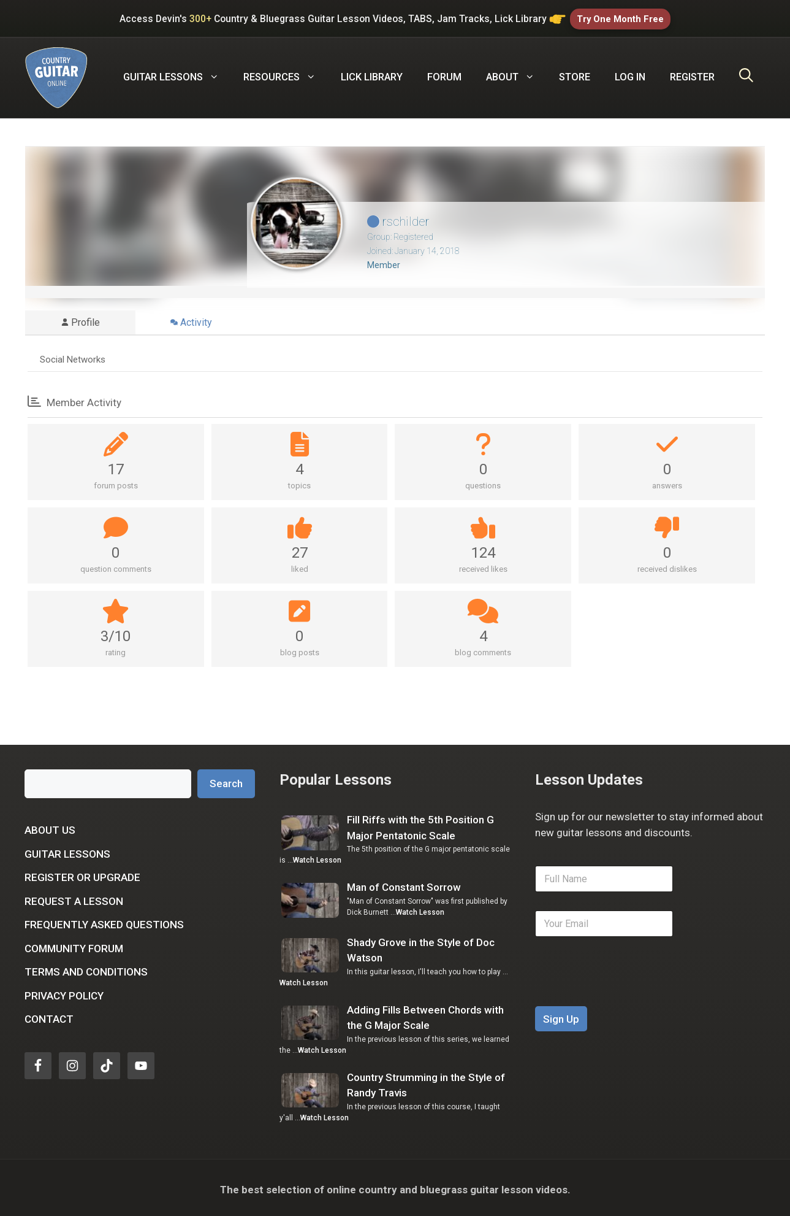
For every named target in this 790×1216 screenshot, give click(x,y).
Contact (49, 1016)
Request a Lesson (74, 897)
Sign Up (561, 1015)
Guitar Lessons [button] (177, 74)
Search (226, 780)
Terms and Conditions (86, 969)
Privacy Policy (64, 992)
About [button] (516, 74)
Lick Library (372, 74)
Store (574, 74)
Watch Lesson (317, 857)
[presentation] (628, 995)
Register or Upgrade (82, 874)
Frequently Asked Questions (104, 921)
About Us (50, 827)
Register (692, 74)
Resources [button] (285, 74)
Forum (444, 74)
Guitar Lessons (67, 850)
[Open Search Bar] (746, 74)
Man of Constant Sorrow (404, 884)
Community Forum (74, 945)
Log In (630, 74)
